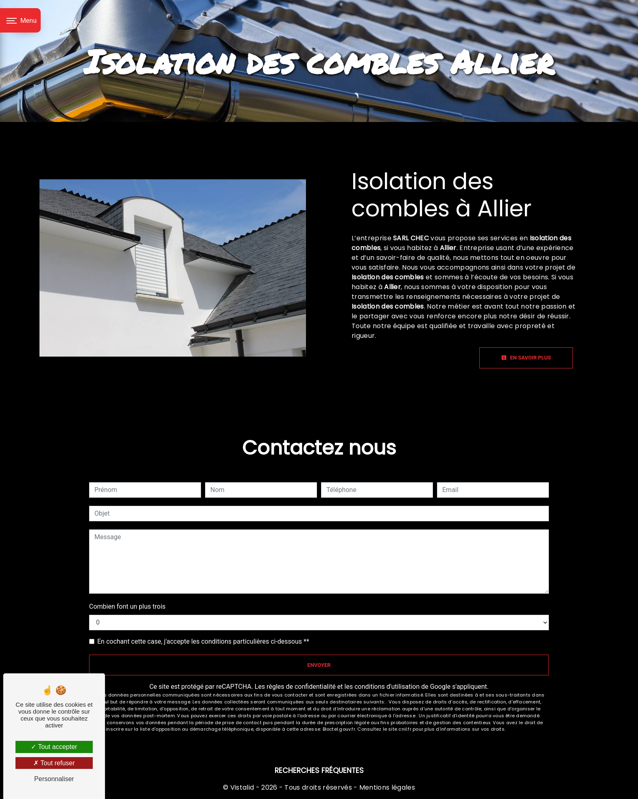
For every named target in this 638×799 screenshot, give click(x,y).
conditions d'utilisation (387, 686)
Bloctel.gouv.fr (339, 729)
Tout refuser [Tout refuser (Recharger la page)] (54, 763)
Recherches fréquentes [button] (319, 770)
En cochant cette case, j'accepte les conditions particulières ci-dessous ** (203, 641)
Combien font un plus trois (127, 606)
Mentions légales (386, 787)
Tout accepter (54, 746)
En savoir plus (526, 358)
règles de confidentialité (301, 686)
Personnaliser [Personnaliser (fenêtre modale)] (54, 778)
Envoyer (318, 665)
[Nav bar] (20, 20)
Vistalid (242, 787)
